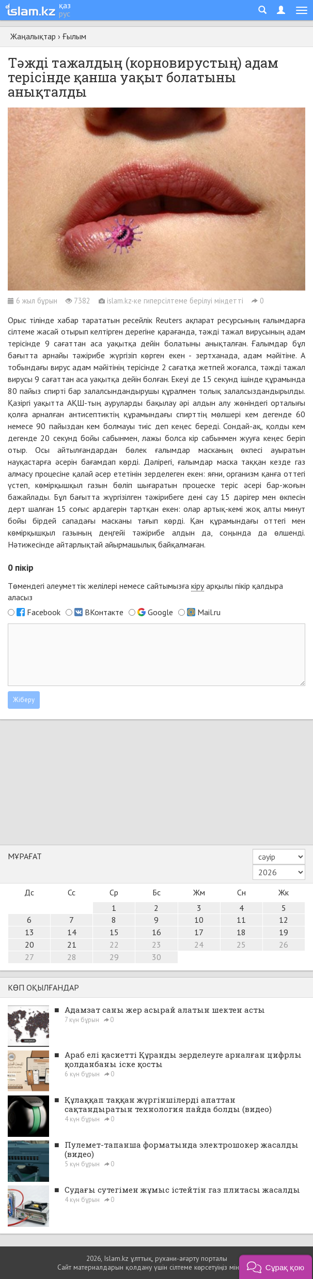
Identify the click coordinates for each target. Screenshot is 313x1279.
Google (160, 612)
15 (114, 932)
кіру (197, 586)
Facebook (43, 612)
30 (156, 957)
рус (64, 13)
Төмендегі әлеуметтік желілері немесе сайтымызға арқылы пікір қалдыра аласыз (145, 592)
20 (29, 944)
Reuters (168, 320)
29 (114, 957)
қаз (65, 5)
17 (199, 932)
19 (283, 932)
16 (156, 932)
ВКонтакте (104, 612)
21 (71, 944)
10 (199, 920)
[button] (275, 1267)
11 (241, 920)
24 (199, 944)
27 (29, 957)
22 (114, 944)
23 (156, 944)
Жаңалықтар (33, 36)
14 (71, 932)
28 (71, 957)
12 (283, 920)
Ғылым (74, 36)
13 (29, 932)
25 (241, 944)
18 (241, 932)
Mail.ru (209, 612)
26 (283, 944)
